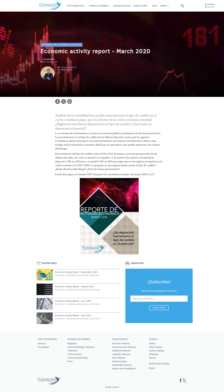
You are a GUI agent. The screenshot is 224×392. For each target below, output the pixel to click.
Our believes (43, 347)
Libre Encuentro (75, 354)
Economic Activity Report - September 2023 (76, 272)
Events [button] (163, 5)
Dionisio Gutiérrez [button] (98, 5)
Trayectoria (73, 350)
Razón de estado (122, 5)
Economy (49, 59)
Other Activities (155, 347)
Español (210, 4)
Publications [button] (140, 5)
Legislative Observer (121, 354)
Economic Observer (121, 343)
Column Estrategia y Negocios (81, 347)
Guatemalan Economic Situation (62, 45)
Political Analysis (119, 361)
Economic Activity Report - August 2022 (74, 286)
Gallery (152, 343)
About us (42, 343)
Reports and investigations (124, 368)
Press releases (118, 358)
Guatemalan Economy (122, 365)
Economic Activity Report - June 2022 (73, 301)
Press (70, 361)
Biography (72, 343)
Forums (152, 358)
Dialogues (153, 354)
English (210, 7)
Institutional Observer (121, 350)
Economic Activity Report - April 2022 (73, 315)
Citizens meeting (156, 350)
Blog (154, 5)
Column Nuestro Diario (78, 358)
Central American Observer (124, 347)
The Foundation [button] (75, 5)
